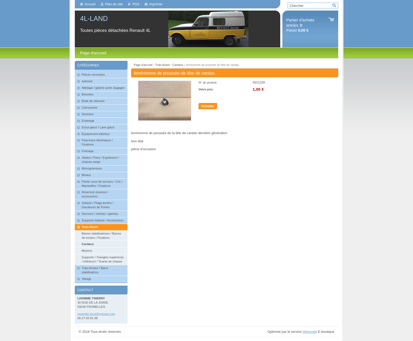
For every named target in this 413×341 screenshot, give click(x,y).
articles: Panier (300, 25)
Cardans (178, 64)
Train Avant (162, 64)
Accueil (90, 4)
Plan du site (114, 4)
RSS (135, 4)
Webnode (310, 332)
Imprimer (155, 4)
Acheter (207, 106)
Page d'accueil (143, 64)
